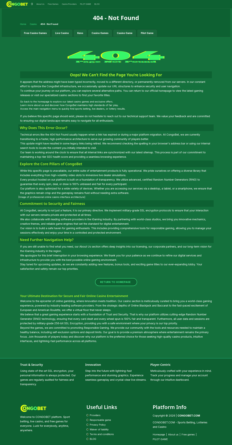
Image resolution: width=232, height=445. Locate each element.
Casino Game (124, 32)
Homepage (159, 434)
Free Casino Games (35, 32)
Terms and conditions (100, 433)
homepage (43, 101)
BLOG (91, 438)
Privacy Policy (96, 424)
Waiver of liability (97, 429)
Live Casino (62, 32)
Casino (33, 23)
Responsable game (98, 419)
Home (23, 23)
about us (39, 104)
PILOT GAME (160, 438)
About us (173, 434)
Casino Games (100, 32)
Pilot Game (147, 32)
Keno (80, 32)
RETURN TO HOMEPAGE (115, 281)
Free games (188, 434)
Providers (93, 414)
